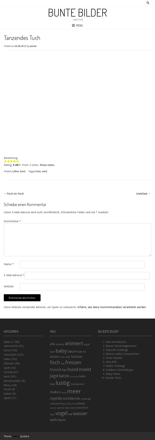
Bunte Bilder (77, 12)
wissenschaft (12, 381)
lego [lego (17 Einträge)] (52, 384)
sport (7, 367)
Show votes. (47, 165)
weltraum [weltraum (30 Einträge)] (58, 419)
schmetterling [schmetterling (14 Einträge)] (57, 403)
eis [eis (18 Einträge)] (84, 351)
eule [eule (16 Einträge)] (67, 356)
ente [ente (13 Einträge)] (62, 356)
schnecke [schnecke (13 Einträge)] (70, 403)
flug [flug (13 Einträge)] (62, 363)
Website (9, 286)
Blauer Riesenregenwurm (121, 346)
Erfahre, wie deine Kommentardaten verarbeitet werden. (112, 307)
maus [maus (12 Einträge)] (64, 392)
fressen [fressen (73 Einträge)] (73, 362)
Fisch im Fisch (15, 193)
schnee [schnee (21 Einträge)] (80, 403)
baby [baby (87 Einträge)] (61, 350)
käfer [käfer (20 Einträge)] (82, 376)
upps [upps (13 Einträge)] (52, 414)
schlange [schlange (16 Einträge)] (86, 398)
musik (7, 389)
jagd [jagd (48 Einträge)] (54, 375)
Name (9, 264)
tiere (6, 376)
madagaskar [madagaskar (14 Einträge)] (77, 384)
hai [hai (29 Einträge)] (64, 369)
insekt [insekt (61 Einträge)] (85, 369)
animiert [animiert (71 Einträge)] (74, 343)
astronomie (11, 346)
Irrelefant (141, 193)
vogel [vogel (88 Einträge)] (61, 413)
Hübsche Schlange (117, 350)
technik (8, 372)
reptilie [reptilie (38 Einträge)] (56, 398)
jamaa (33, 46)
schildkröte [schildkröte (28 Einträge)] (71, 398)
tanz (38, 171)
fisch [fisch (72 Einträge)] (55, 362)
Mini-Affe (111, 362)
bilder (7, 342)
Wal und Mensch (116, 342)
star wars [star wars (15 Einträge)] (70, 407)
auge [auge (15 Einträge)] (87, 344)
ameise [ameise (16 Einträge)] (60, 344)
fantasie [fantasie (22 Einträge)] (76, 357)
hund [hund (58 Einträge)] (72, 369)
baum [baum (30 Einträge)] (72, 351)
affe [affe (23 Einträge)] (52, 344)
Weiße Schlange (115, 366)
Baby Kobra (113, 374)
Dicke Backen (114, 358)
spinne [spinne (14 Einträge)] (60, 407)
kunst (22, 171)
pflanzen (9, 363)
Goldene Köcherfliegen (120, 370)
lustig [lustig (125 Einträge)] (63, 383)
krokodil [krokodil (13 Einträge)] (74, 376)
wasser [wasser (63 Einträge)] (80, 413)
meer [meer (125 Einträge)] (74, 391)
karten (8, 393)
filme (16, 171)
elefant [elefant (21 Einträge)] (54, 356)
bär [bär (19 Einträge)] (80, 351)
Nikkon (16, 436)
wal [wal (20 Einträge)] (70, 414)
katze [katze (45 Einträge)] (64, 375)
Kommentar (12, 221)
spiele (7, 398)
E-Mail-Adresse (14, 275)
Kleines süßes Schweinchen (122, 354)
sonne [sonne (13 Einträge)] (53, 407)
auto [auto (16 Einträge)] (52, 351)
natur (7, 359)
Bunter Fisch (113, 378)
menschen (10, 354)
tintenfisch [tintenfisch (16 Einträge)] (82, 407)
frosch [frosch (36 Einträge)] (55, 369)
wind (44, 171)
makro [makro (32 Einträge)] (55, 391)
